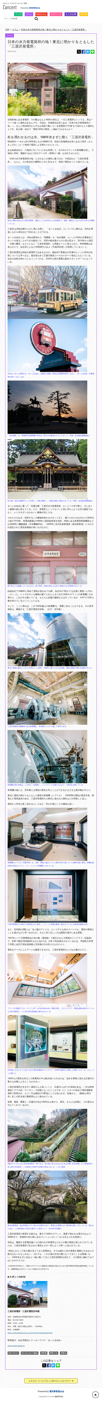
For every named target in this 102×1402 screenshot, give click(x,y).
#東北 (63, 1353)
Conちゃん (41, 14)
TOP (7, 29)
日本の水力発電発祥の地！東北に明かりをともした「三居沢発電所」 (54, 29)
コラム (29, 14)
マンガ (18, 14)
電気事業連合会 (34, 8)
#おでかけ (13, 1353)
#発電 (44, 1353)
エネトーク (56, 14)
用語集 (83, 14)
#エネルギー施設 (30, 1353)
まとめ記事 (71, 14)
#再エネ (54, 1353)
